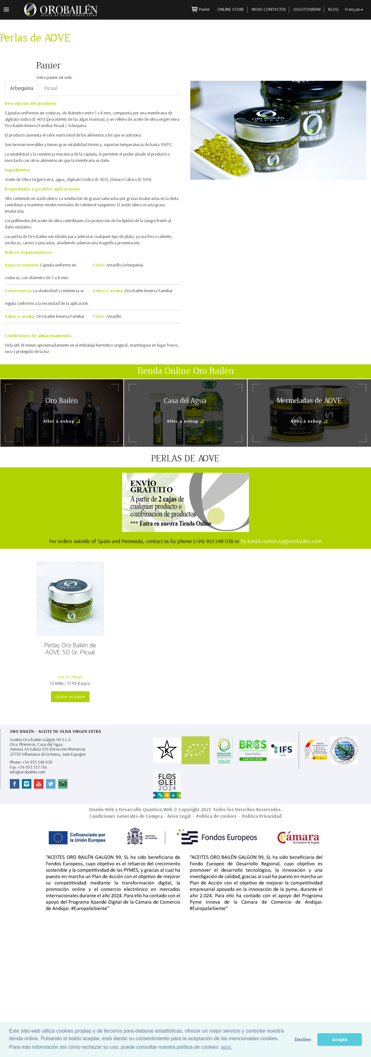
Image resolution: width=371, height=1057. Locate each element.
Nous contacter (269, 9)
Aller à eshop (59, 421)
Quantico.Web (157, 809)
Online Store (230, 9)
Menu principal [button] (6, 9)
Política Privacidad (262, 816)
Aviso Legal (179, 816)
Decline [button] (303, 1039)
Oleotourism (307, 9)
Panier (205, 9)
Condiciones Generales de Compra (126, 816)
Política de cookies (216, 816)
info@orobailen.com (27, 772)
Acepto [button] (340, 1039)
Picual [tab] (50, 88)
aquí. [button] (226, 1047)
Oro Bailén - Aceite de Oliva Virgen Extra (55, 731)
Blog (333, 9)
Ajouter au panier (70, 696)
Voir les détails (70, 677)
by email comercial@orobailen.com (281, 541)
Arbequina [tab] (21, 88)
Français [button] (354, 9)
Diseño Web (101, 809)
